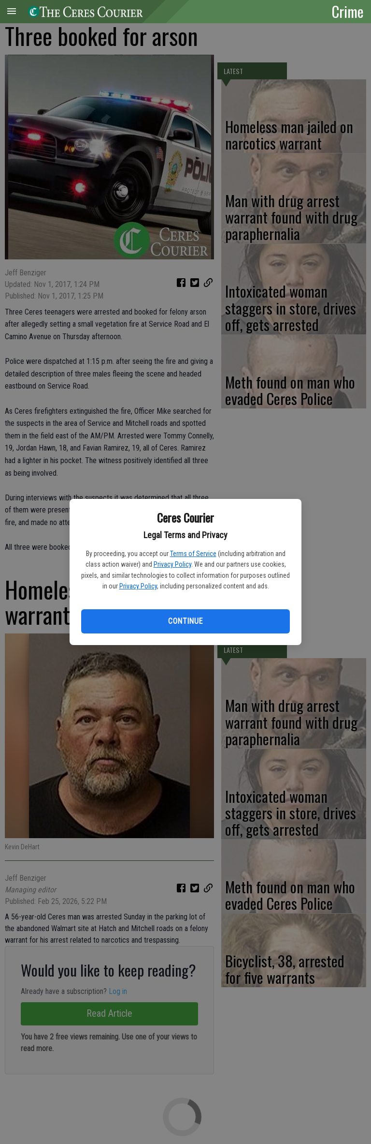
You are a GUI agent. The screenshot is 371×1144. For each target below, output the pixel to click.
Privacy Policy (172, 564)
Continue (185, 621)
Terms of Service (193, 553)
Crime (348, 11)
